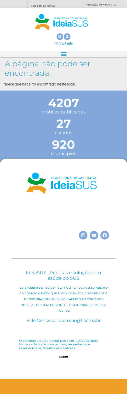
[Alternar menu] (63, 54)
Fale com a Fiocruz (43, 5)
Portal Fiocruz (12, 4)
